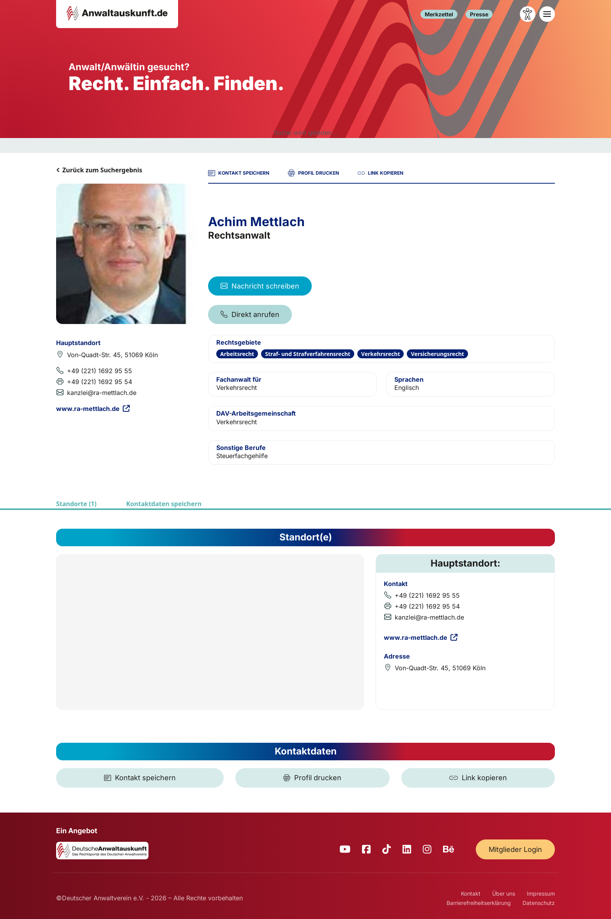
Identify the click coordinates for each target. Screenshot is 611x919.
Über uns (503, 893)
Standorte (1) (76, 503)
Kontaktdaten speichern (163, 503)
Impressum (541, 893)
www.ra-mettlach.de (93, 409)
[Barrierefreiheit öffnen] (527, 14)
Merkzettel (439, 14)
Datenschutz (539, 903)
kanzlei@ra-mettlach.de (101, 393)
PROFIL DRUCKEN (313, 173)
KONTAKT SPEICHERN (238, 173)
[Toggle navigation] (547, 14)
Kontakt (470, 893)
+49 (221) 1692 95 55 (99, 371)
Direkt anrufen (250, 314)
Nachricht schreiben (260, 286)
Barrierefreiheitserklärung (479, 903)
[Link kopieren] (478, 778)
